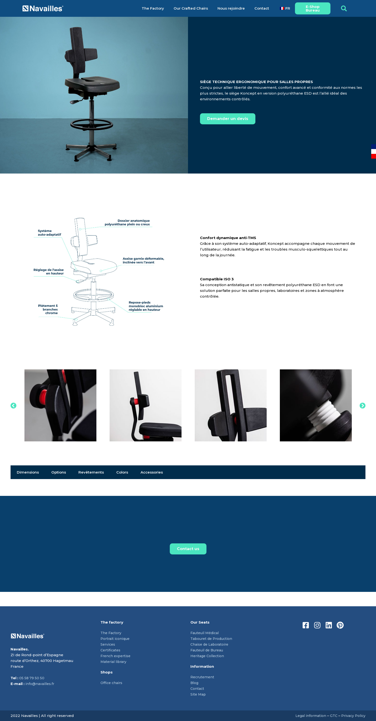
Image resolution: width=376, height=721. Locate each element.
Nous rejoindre (231, 8)
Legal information (308, 715)
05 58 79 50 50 (32, 678)
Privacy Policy (352, 715)
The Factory (153, 8)
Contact (261, 8)
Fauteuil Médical (206, 633)
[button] (344, 8)
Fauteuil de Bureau (208, 650)
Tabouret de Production (213, 638)
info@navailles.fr (40, 683)
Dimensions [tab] (28, 472)
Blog (195, 682)
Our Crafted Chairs (191, 8)
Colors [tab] (122, 472)
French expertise (116, 656)
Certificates (111, 650)
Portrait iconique (115, 638)
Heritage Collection (208, 656)
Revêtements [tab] (91, 472)
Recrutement (203, 677)
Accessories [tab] (152, 472)
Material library (114, 661)
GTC (332, 715)
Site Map (198, 694)
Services (108, 644)
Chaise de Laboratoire (210, 644)
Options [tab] (58, 472)
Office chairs (111, 682)
